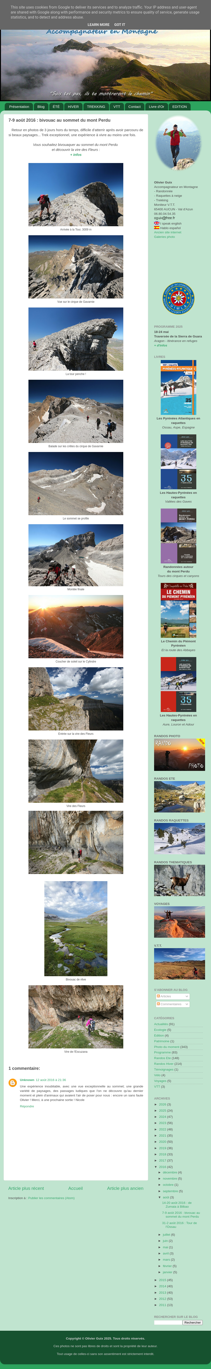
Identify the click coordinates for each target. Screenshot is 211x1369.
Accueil (75, 1188)
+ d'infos (160, 345)
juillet (167, 1234)
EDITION (179, 107)
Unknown (27, 1080)
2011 (163, 1305)
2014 (163, 1286)
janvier (168, 1272)
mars (167, 1259)
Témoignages (164, 1069)
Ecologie (160, 1030)
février (168, 1266)
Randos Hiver (164, 1064)
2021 (163, 1135)
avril (166, 1253)
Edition (159, 1035)
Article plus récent (26, 1188)
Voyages (160, 1081)
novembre (170, 1178)
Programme (162, 1052)
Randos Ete (162, 1058)
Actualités (161, 1024)
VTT (116, 107)
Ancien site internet (167, 232)
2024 (163, 1117)
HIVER (73, 107)
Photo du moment (166, 1047)
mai (166, 1247)
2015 (163, 1280)
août (166, 1197)
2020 (163, 1141)
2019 (163, 1148)
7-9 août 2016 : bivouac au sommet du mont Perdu (181, 1214)
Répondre (27, 1106)
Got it (119, 25)
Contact (134, 107)
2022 (163, 1129)
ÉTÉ (56, 107)
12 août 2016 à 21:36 (51, 1080)
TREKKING (96, 107)
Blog (41, 107)
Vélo (157, 1075)
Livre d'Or (156, 107)
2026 (163, 1104)
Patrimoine (162, 1041)
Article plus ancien (125, 1188)
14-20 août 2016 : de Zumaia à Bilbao (177, 1204)
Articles (164, 996)
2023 (163, 1123)
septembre (171, 1191)
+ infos (76, 155)
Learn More (99, 25)
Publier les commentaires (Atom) (51, 1198)
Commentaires (169, 1004)
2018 (163, 1154)
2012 (163, 1299)
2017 (163, 1160)
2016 (163, 1167)
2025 (163, 1110)
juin (166, 1241)
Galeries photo (164, 237)
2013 (163, 1292)
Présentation (19, 107)
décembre (170, 1172)
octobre (168, 1184)
